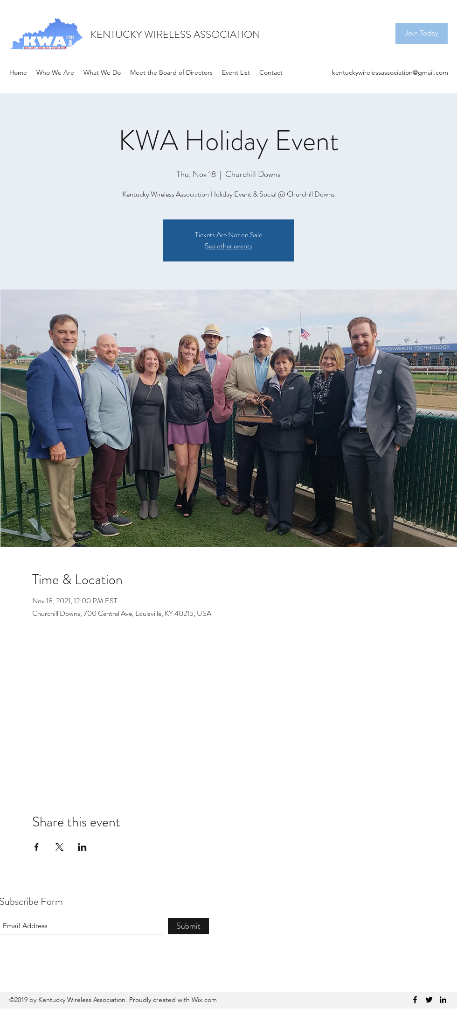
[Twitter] (429, 999)
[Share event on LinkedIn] (82, 847)
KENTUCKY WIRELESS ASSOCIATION (175, 34)
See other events (228, 245)
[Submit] (188, 926)
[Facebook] (415, 999)
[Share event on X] (59, 847)
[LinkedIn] (443, 999)
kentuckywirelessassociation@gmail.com (390, 72)
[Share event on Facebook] (36, 847)
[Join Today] (421, 33)
